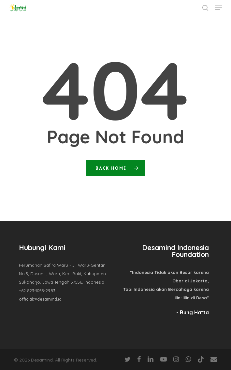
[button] (218, 8)
